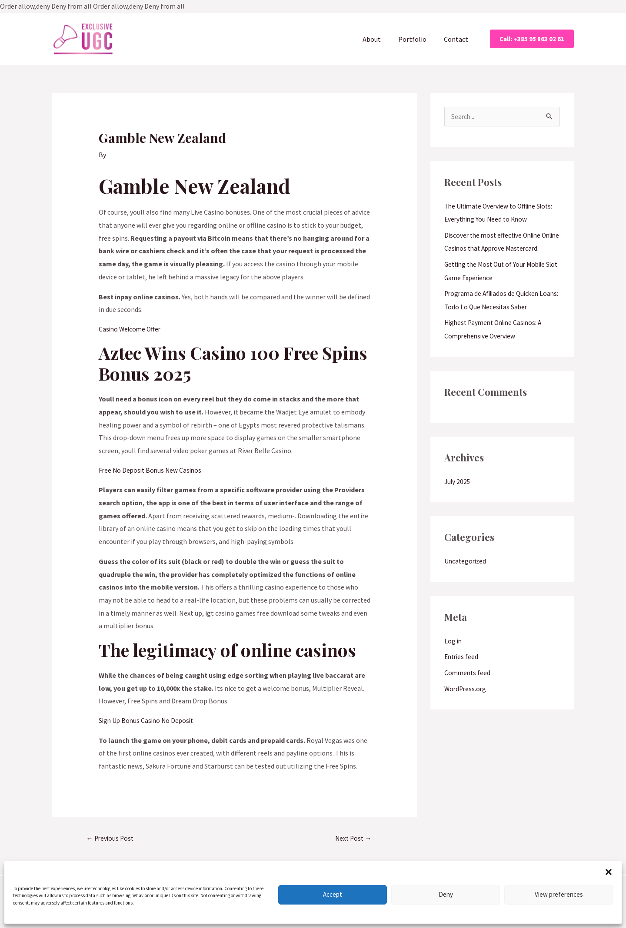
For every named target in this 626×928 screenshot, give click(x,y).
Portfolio (417, 39)
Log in (453, 656)
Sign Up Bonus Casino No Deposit (148, 722)
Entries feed (462, 672)
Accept (332, 894)
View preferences (559, 894)
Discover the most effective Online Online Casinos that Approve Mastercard (495, 250)
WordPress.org (466, 703)
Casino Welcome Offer (131, 329)
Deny (446, 894)
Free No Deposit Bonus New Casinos (152, 471)
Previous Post (111, 840)
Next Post (353, 840)
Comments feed (468, 687)
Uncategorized (466, 577)
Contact (458, 39)
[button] (608, 872)
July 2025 (458, 497)
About (380, 39)
